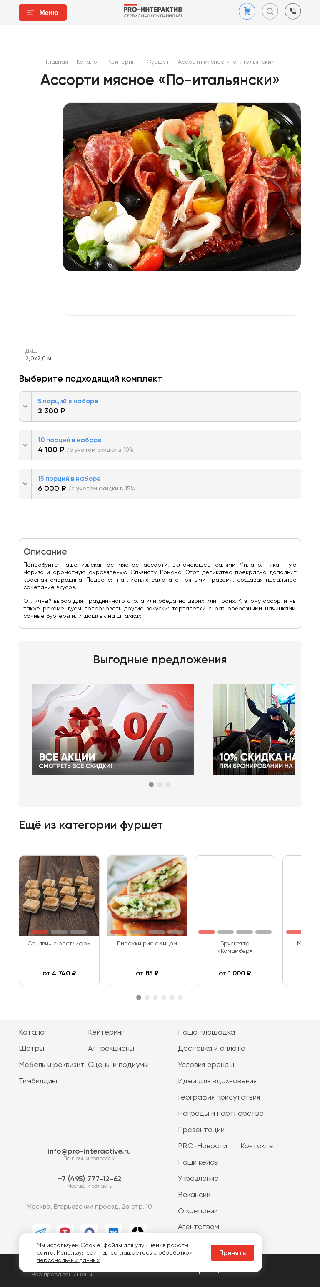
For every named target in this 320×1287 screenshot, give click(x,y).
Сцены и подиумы (118, 1065)
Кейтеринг (106, 1032)
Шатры (31, 1048)
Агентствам (198, 1227)
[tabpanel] (115, 729)
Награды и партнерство (221, 1113)
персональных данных (68, 1260)
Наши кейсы (198, 1162)
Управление (198, 1178)
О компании (198, 1211)
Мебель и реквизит (52, 1065)
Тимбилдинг (39, 1081)
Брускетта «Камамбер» (235, 947)
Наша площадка (206, 1032)
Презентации (201, 1130)
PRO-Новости (202, 1146)
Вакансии (194, 1195)
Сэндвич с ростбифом (59, 944)
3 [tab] (167, 784)
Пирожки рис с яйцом (147, 944)
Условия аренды (206, 1065)
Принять (232, 1253)
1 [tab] (151, 784)
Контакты (257, 1146)
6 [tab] (180, 997)
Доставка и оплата (211, 1048)
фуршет (141, 825)
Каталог (33, 1032)
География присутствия (219, 1097)
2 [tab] (159, 784)
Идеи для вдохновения (217, 1081)
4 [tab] (163, 997)
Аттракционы (111, 1048)
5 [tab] (172, 997)
